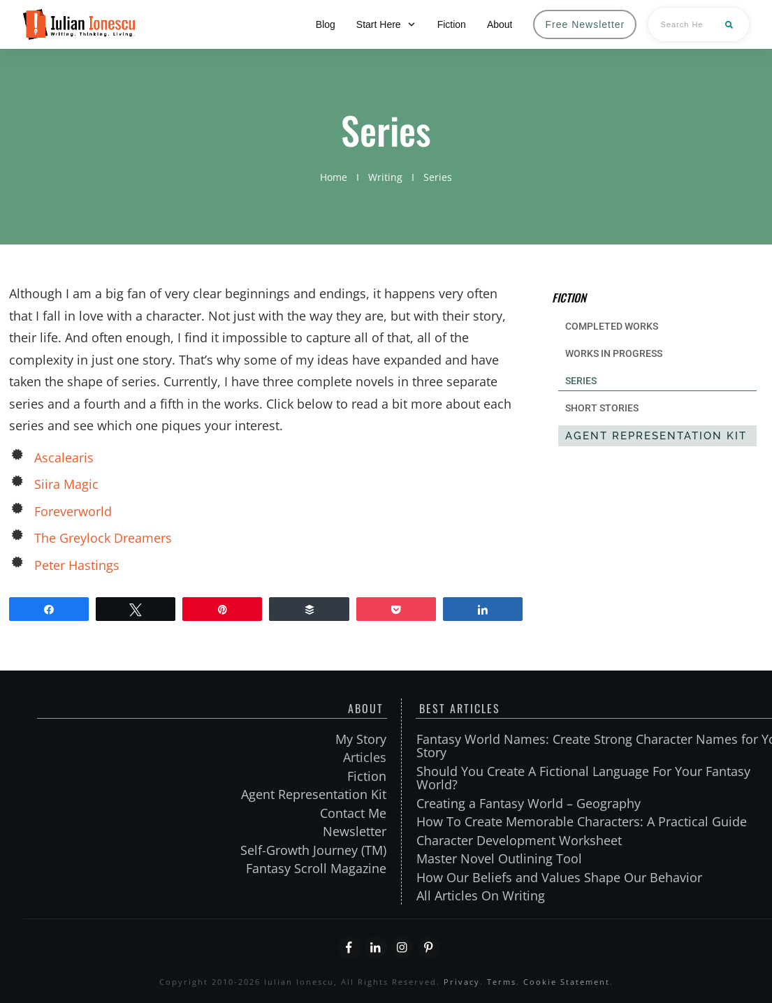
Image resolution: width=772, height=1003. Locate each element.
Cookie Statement (566, 981)
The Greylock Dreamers (103, 537)
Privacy (462, 981)
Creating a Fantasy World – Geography (528, 803)
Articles (364, 757)
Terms (501, 981)
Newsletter (354, 831)
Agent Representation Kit (313, 794)
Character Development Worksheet (519, 840)
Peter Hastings (76, 565)
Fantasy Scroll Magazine (316, 868)
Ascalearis (64, 457)
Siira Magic (66, 484)
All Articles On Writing (480, 895)
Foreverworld (73, 511)
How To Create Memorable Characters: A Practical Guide (581, 821)
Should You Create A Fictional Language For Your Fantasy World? (583, 778)
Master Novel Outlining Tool (499, 858)
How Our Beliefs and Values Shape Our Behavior (559, 877)
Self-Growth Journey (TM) (313, 850)
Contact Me (353, 813)
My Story (360, 739)
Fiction (366, 776)
